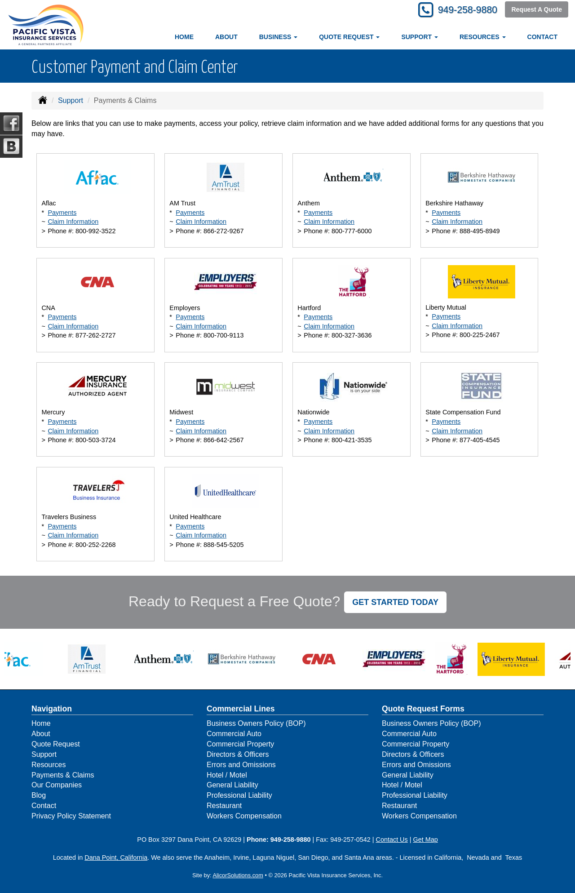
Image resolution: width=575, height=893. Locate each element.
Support (70, 100)
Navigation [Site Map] (51, 708)
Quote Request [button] (349, 36)
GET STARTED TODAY (395, 602)
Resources (48, 765)
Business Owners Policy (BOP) (256, 723)
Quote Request (55, 744)
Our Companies (56, 785)
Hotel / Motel (227, 775)
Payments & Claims (62, 775)
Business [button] (278, 36)
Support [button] (419, 36)
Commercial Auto (234, 734)
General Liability (232, 785)
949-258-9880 (465, 10)
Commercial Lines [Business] (241, 708)
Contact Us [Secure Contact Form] (392, 839)
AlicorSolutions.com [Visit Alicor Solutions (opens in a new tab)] (237, 875)
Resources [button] (483, 36)
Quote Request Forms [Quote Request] (423, 708)
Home (184, 36)
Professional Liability (239, 795)
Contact (542, 36)
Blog (38, 795)
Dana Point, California (115, 857)
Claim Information (73, 221)
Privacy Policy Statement (71, 816)
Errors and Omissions (241, 765)
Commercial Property (240, 744)
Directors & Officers (238, 754)
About (226, 36)
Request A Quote (536, 9)
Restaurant (224, 805)
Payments (62, 212)
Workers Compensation (244, 816)
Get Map (425, 839)
